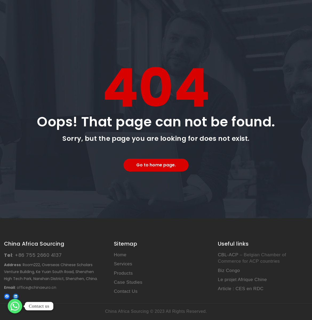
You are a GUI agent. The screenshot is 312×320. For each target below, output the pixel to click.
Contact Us (126, 291)
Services (123, 263)
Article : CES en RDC (240, 288)
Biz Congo (229, 270)
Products (123, 273)
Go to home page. (156, 165)
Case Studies (128, 282)
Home (120, 254)
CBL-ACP (228, 254)
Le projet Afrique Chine (242, 279)
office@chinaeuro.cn (36, 287)
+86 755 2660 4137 (38, 255)
